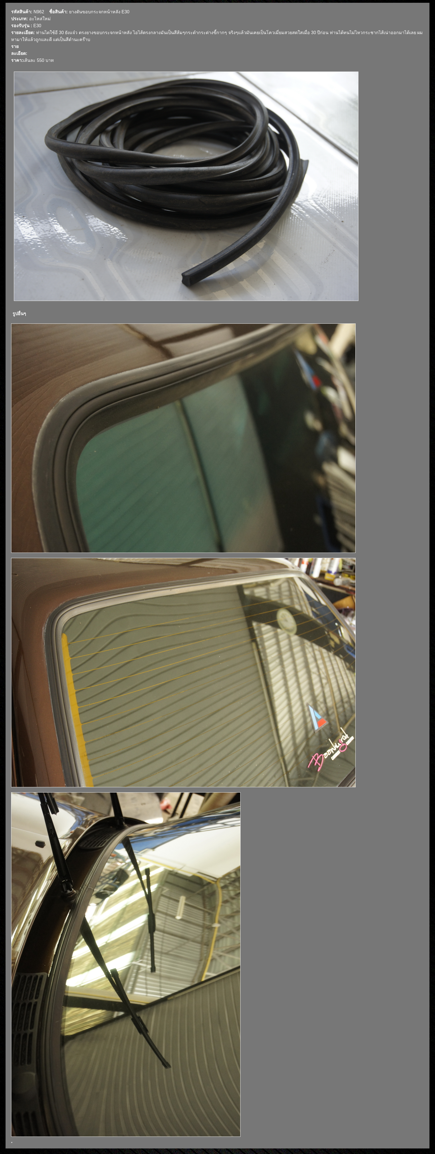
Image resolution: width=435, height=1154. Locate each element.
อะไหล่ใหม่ (40, 18)
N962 (39, 11)
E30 (37, 25)
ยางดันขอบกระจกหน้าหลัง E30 (99, 11)
